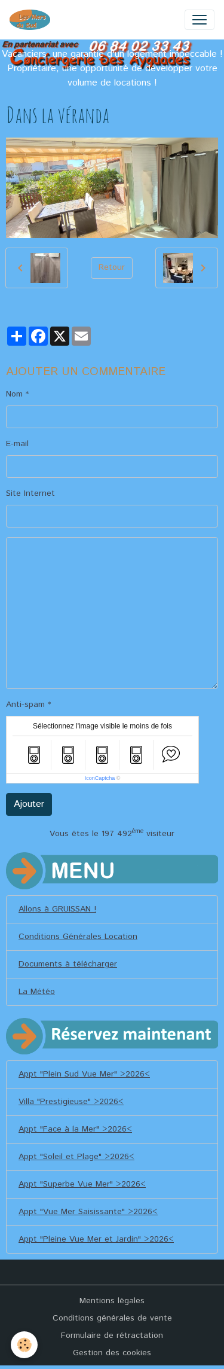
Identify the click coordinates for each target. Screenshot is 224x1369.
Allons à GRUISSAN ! (57, 909)
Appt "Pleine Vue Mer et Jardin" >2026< (96, 1239)
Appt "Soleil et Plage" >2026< (76, 1157)
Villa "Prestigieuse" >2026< (71, 1102)
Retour (112, 267)
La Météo (37, 992)
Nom (14, 394)
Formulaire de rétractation (112, 1335)
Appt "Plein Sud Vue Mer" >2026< (84, 1074)
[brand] (32, 20)
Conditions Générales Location (78, 937)
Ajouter (29, 804)
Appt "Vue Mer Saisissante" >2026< (88, 1212)
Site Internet (30, 493)
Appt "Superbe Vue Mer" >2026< (82, 1184)
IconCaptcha (100, 778)
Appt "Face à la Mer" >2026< (75, 1129)
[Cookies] (24, 1344)
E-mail (17, 444)
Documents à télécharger (68, 964)
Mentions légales (112, 1301)
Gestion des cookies (112, 1353)
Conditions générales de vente (112, 1318)
